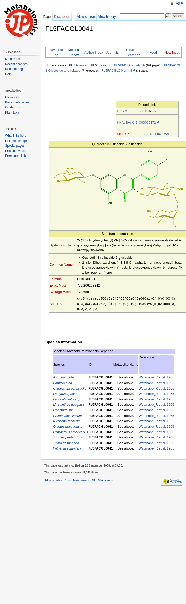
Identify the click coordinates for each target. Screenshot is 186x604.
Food (153, 52)
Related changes (16, 141)
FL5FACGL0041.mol (154, 134)
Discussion (62, 17)
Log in (178, 3)
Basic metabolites (17, 102)
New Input (172, 52)
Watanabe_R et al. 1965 (156, 376)
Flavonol (100, 65)
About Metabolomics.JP (80, 479)
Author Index (93, 52)
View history (107, 17)
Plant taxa (12, 112)
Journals (112, 52)
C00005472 (147, 122)
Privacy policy (53, 479)
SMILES (55, 303)
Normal (117, 70)
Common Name (61, 264)
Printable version (16, 151)
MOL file (123, 134)
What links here (16, 135)
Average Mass (60, 292)
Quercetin (127, 65)
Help (8, 74)
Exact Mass (57, 285)
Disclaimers (105, 479)
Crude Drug (13, 107)
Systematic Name (62, 245)
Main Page (12, 59)
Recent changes (16, 64)
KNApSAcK (125, 122)
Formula (55, 279)
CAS (120, 111)
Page (47, 17)
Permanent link (15, 156)
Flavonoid (78, 65)
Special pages (14, 146)
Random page (14, 69)
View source (86, 17)
